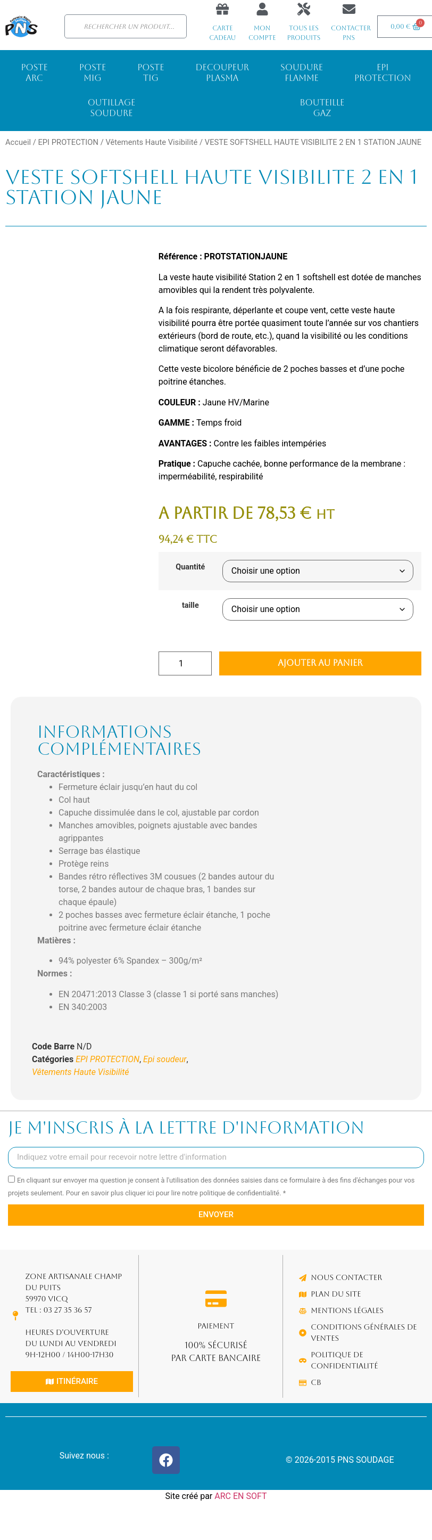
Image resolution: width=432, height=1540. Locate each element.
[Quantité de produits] (185, 663)
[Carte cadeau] (222, 9)
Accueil (18, 142)
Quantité (190, 567)
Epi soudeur (164, 1059)
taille (190, 605)
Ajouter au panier (320, 663)
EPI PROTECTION (68, 142)
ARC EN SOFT (240, 1496)
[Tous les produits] (303, 9)
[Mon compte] (262, 9)
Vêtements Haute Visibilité (151, 142)
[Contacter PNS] (349, 9)
